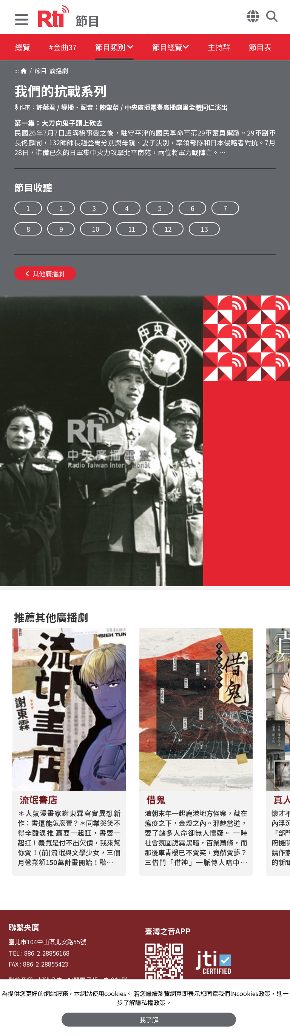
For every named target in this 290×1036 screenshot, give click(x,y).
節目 (39, 70)
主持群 (220, 47)
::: (16, 70)
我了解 (149, 1019)
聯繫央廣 (24, 927)
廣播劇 (57, 70)
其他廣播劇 (45, 273)
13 (204, 229)
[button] (21, 20)
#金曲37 (63, 47)
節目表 (262, 47)
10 (95, 229)
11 (131, 229)
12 (168, 229)
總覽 (22, 47)
